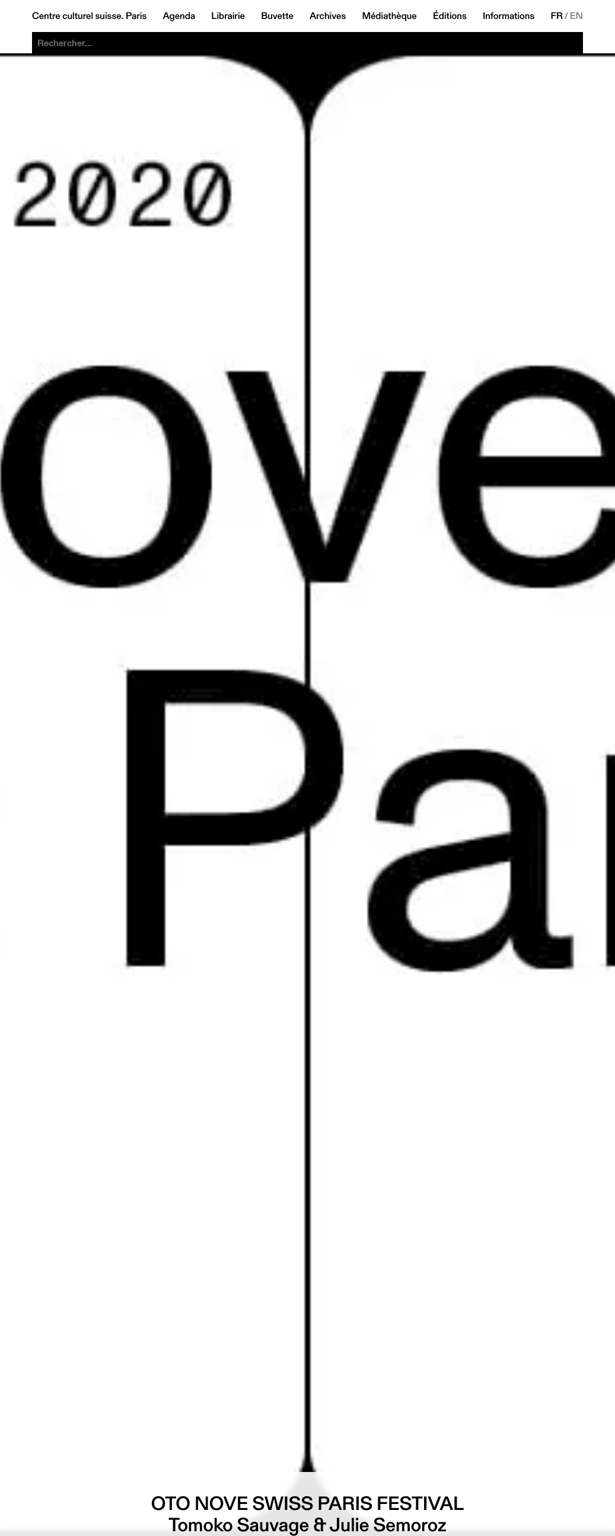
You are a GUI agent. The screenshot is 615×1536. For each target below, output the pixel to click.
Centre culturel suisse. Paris (89, 16)
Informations (508, 16)
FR (556, 16)
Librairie (228, 16)
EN (576, 16)
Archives (328, 16)
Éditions (450, 16)
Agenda (178, 16)
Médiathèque (389, 16)
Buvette (277, 16)
